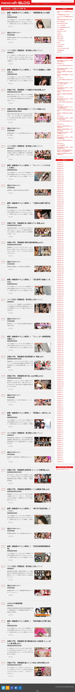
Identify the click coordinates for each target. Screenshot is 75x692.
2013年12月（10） (60, 382)
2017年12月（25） (60, 290)
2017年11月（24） (60, 292)
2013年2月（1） (60, 394)
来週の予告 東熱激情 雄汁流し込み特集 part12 (25, 376)
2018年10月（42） (60, 271)
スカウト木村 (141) (60, 44)
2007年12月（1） (60, 444)
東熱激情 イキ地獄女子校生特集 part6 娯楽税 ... (18, 190)
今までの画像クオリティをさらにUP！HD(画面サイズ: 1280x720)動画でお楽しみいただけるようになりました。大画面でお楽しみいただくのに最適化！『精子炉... (20, 517)
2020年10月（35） (60, 225)
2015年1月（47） (60, 358)
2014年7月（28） (60, 369)
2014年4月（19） (60, 375)
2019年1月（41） (60, 266)
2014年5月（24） (60, 373)
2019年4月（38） (60, 260)
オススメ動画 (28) (60, 29)
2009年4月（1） (60, 436)
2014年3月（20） (60, 377)
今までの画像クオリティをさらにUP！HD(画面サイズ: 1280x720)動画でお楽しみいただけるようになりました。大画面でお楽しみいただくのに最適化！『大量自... (20, 212)
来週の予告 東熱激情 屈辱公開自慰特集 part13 (25, 242)
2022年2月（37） (60, 195)
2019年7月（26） (60, 254)
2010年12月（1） (60, 419)
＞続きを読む (10, 26)
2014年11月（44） (60, 361)
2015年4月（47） (60, 352)
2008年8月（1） (60, 440)
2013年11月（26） (60, 384)
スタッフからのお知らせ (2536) (63, 48)
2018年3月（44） (60, 285)
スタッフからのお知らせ (12, 17)
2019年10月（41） (60, 248)
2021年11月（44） (60, 200)
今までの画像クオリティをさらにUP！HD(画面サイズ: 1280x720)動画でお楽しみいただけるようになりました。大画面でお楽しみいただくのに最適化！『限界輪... (20, 422)
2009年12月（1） (60, 430)
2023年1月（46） (60, 174)
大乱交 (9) (59, 32)
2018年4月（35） (60, 283)
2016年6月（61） (60, 325)
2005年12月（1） (60, 459)
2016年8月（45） (60, 321)
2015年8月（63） (60, 344)
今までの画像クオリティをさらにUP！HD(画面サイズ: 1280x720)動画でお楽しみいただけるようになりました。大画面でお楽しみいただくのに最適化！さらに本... (20, 21)
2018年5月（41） (60, 281)
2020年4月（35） (60, 237)
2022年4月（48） (60, 191)
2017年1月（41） (60, 312)
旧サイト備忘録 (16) (61, 21)
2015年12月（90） (60, 336)
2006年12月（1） (60, 451)
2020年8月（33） (60, 229)
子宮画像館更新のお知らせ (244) (63, 14)
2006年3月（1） (60, 457)
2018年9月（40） (60, 273)
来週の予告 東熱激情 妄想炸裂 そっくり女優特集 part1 (28, 470)
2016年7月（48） (60, 323)
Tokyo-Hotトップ (46, 4)
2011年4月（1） (60, 415)
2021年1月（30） (60, 220)
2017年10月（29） (60, 294)
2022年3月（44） (60, 193)
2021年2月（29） (60, 218)
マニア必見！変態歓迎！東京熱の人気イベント (25, 50)
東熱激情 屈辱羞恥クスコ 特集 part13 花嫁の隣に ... (19, 266)
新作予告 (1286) (60, 38)
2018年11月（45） (60, 269)
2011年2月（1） (60, 417)
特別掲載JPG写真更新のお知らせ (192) (64, 19)
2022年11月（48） (60, 177)
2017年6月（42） (60, 302)
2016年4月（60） (60, 329)
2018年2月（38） (60, 287)
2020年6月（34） (60, 233)
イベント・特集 (10, 52)
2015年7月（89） (60, 346)
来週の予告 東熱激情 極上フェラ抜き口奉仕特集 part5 (28, 663)
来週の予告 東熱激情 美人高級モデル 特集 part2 (26, 223)
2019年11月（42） (60, 246)
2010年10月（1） (60, 421)
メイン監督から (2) (60, 40)
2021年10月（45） (60, 202)
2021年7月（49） (60, 208)
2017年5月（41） (60, 304)
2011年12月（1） (60, 407)
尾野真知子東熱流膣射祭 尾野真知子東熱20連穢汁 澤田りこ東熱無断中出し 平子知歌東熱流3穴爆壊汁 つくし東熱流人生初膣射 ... (20, 610)
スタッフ (4, 13)
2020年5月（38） (60, 235)
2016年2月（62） (60, 333)
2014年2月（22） (60, 379)
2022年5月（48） (60, 189)
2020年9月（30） (60, 227)
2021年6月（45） (60, 210)
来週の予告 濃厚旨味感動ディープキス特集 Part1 (26, 109)
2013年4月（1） (60, 392)
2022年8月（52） (60, 183)
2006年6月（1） (60, 455)
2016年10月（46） (60, 317)
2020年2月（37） (60, 241)
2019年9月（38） (60, 250)
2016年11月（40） (60, 315)
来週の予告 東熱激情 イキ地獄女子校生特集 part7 (26, 90)
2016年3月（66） (60, 331)
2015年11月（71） (60, 338)
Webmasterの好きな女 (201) (62, 23)
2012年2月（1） (60, 405)
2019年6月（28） (60, 256)
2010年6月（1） (60, 425)
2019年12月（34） (60, 244)
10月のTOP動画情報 (14, 603)
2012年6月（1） (60, 402)
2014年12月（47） (60, 359)
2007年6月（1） (60, 448)
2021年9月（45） (60, 204)
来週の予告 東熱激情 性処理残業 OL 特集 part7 (25, 357)
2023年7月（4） (60, 162)
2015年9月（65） (60, 342)
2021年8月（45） (60, 206)
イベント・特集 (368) (61, 25)
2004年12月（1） (60, 461)
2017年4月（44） (60, 306)
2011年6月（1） (60, 413)
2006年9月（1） (60, 453)
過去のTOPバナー (14, 33)
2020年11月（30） (60, 223)
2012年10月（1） (60, 398)
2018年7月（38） (60, 277)
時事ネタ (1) (59, 52)
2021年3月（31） (60, 216)
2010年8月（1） (60, 423)
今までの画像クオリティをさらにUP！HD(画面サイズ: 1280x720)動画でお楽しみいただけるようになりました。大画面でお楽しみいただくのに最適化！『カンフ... (20, 174)
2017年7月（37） (60, 300)
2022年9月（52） (60, 181)
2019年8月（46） (60, 252)
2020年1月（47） (60, 243)
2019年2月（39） (60, 264)
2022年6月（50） (60, 187)
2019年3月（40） (60, 262)
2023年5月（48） (60, 166)
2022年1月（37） (60, 197)
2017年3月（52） (60, 308)
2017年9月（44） (60, 296)
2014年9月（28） (60, 365)
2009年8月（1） (60, 434)
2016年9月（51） (60, 319)
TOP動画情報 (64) (60, 50)
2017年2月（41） (60, 310)
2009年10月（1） (60, 432)
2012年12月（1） (60, 396)
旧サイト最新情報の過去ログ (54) (63, 27)
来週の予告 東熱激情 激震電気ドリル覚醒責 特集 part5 (28, 489)
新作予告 (19, 111)
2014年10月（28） (60, 363)
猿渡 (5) (58, 42)
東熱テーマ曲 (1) (60, 36)
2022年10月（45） (60, 179)
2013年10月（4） (60, 386)
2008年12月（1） (60, 438)
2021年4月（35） (60, 214)
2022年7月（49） (60, 185)
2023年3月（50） (60, 170)
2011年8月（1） (60, 411)
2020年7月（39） (60, 231)
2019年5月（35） (60, 258)
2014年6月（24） (60, 371)
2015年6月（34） (60, 348)
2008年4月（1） (60, 442)
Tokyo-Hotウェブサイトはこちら (66, 1)
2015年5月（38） (60, 350)
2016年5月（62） (60, 327)
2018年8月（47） (60, 275)
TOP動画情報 (10, 605)
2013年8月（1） (60, 388)
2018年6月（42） (60, 279)
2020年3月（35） (60, 239)
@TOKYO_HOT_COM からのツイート (63, 469)
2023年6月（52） (60, 164)
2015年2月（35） (60, 356)
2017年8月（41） (60, 298)
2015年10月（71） (60, 340)
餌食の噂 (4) (59, 34)
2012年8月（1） (60, 400)
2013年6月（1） (60, 390)
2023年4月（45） (60, 168)
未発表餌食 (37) (60, 46)
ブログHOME (36, 4)
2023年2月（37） (60, 172)
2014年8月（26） (60, 367)
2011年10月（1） (60, 409)
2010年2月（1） (60, 428)
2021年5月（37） (60, 212)
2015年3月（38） (60, 354)
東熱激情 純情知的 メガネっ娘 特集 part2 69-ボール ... (20, 533)
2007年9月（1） (60, 446)
